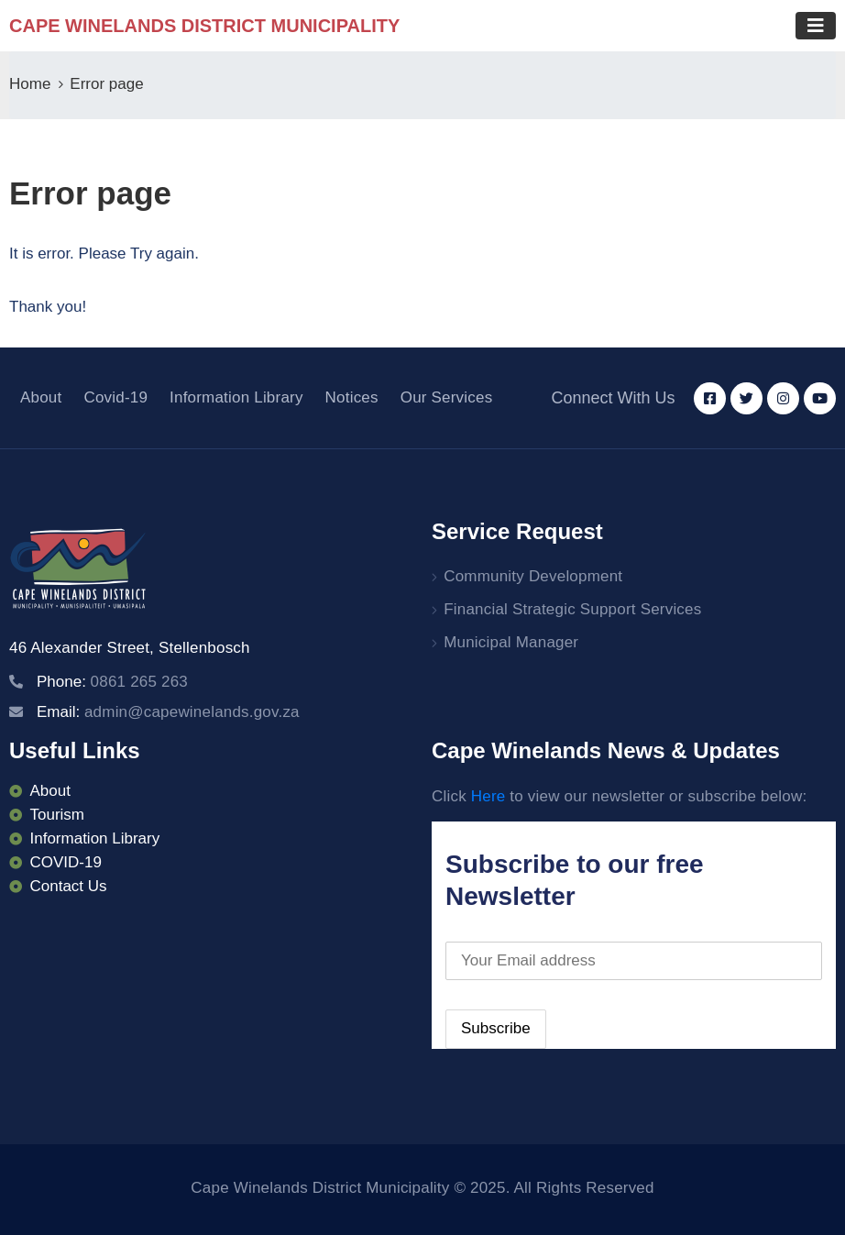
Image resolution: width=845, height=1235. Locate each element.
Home (29, 84)
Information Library (236, 397)
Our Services (447, 397)
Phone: (112, 681)
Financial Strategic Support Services (572, 609)
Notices (352, 397)
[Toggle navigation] (816, 25)
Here (488, 796)
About (40, 397)
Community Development (533, 576)
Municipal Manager (511, 642)
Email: (168, 712)
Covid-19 (115, 397)
